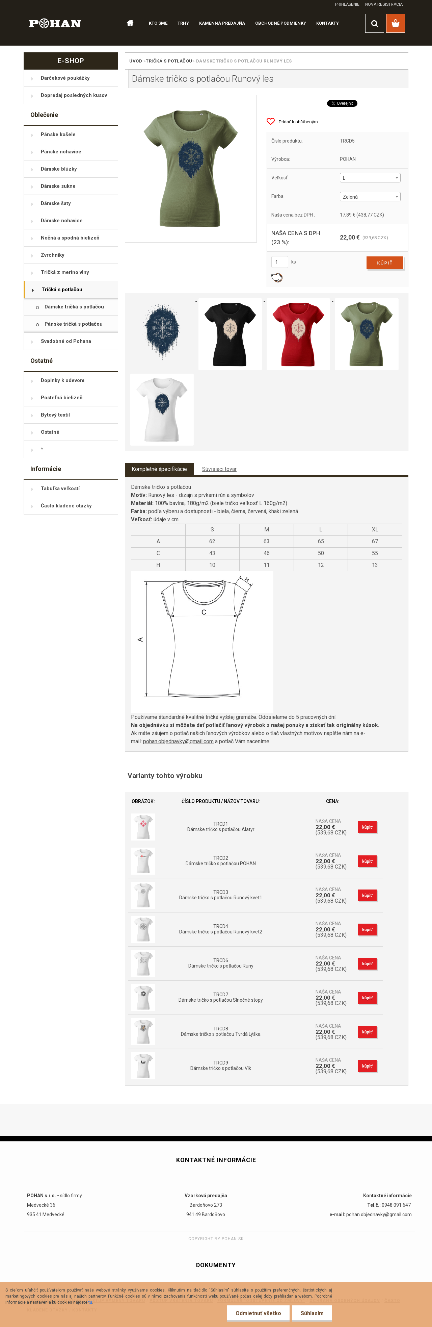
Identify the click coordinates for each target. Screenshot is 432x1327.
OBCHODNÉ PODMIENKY (280, 23)
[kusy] (279, 262)
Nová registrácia (384, 4)
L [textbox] (344, 178)
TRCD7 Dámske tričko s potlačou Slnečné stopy (221, 997)
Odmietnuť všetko (258, 1313)
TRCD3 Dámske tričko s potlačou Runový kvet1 (220, 895)
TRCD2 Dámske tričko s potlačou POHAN (221, 860)
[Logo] (55, 23)
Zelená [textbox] (350, 197)
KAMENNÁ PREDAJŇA (222, 23)
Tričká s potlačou (169, 61)
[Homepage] (127, 23)
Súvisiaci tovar (219, 469)
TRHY (183, 23)
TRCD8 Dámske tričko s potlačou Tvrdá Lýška (221, 1031)
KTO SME (158, 23)
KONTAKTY (327, 23)
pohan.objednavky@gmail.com (178, 741)
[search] (375, 23)
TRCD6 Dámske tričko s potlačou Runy (220, 963)
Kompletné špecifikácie (159, 469)
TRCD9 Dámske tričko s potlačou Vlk (220, 1065)
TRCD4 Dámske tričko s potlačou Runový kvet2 (220, 929)
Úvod (135, 61)
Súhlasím (312, 1313)
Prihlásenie (347, 4)
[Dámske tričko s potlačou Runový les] (190, 168)
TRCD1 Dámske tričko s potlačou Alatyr (220, 826)
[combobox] (370, 177)
